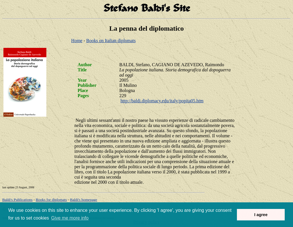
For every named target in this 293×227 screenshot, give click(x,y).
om (83, 199)
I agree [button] (260, 214)
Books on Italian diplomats (111, 40)
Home (76, 40)
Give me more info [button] (70, 218)
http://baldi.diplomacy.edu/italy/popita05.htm (161, 100)
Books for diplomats (51, 199)
